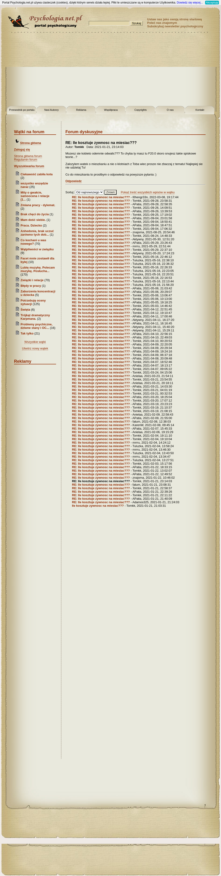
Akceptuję (212, 2)
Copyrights (140, 109)
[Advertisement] (111, 70)
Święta (25, 309)
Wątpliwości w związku (37, 249)
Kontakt (200, 109)
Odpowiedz (73, 181)
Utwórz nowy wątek (35, 348)
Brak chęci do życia (35, 214)
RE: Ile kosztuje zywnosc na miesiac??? (101, 197)
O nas (170, 109)
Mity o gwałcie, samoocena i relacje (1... (35, 196)
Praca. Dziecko (32, 225)
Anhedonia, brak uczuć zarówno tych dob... (37, 232)
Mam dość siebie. (33, 220)
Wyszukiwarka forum (29, 166)
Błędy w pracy (31, 285)
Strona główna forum (28, 156)
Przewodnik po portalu (22, 109)
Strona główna (30, 143)
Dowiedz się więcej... (190, 2)
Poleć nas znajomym (162, 23)
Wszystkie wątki (35, 342)
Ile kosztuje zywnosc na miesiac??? (98, 505)
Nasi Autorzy (51, 109)
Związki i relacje (32, 280)
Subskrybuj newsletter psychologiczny (175, 26)
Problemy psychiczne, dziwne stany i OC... (37, 326)
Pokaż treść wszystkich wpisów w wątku (148, 192)
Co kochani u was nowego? (33, 241)
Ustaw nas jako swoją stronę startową (174, 19)
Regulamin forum (25, 159)
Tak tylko (27, 333)
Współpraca (111, 109)
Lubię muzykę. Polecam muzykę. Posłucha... (38, 269)
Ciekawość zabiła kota (37, 174)
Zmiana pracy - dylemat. (38, 205)
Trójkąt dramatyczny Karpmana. (35, 316)
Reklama (81, 109)
